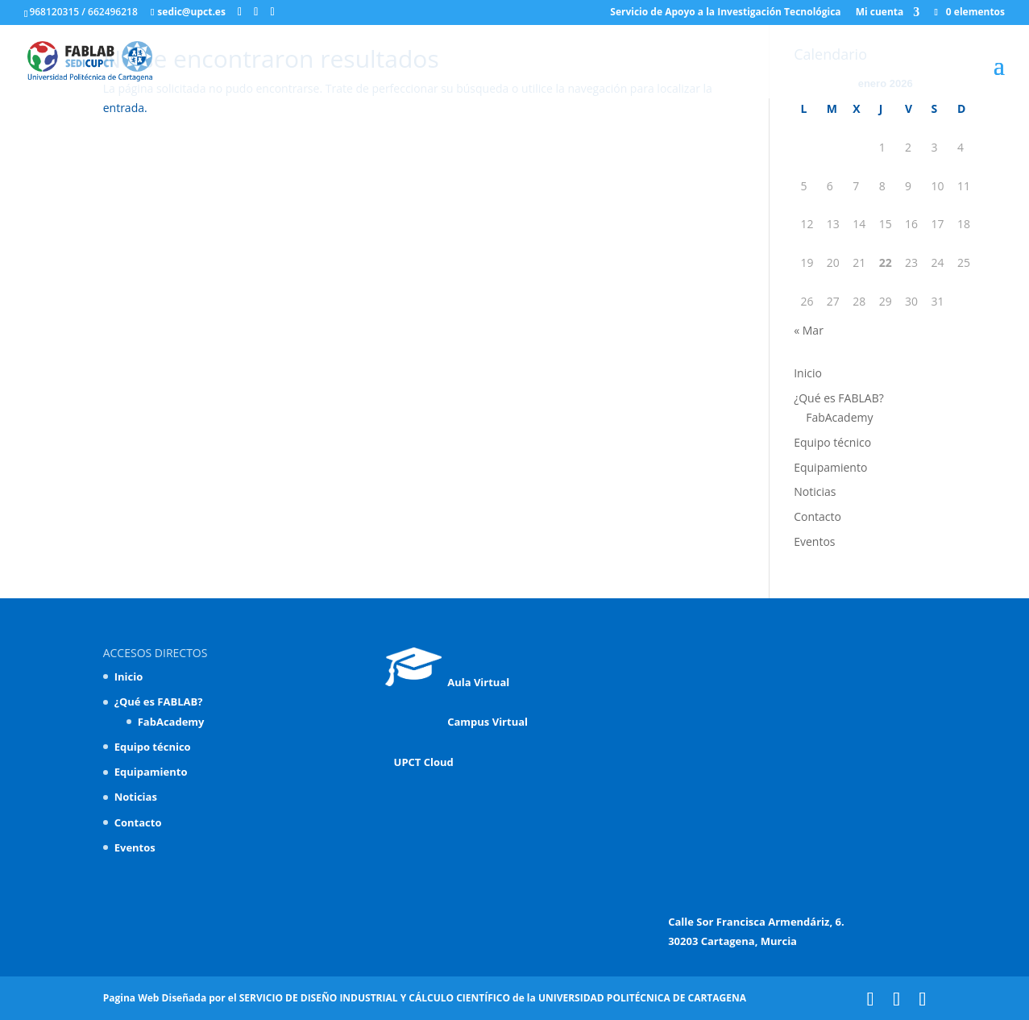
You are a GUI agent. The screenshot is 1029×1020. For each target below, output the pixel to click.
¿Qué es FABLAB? (839, 398)
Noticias (815, 491)
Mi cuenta (880, 13)
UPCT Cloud (419, 762)
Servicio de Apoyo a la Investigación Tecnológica (725, 13)
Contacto (817, 516)
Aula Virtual (447, 682)
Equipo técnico (832, 442)
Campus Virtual (485, 721)
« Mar (809, 330)
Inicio (808, 373)
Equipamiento (830, 467)
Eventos (814, 541)
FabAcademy (839, 417)
